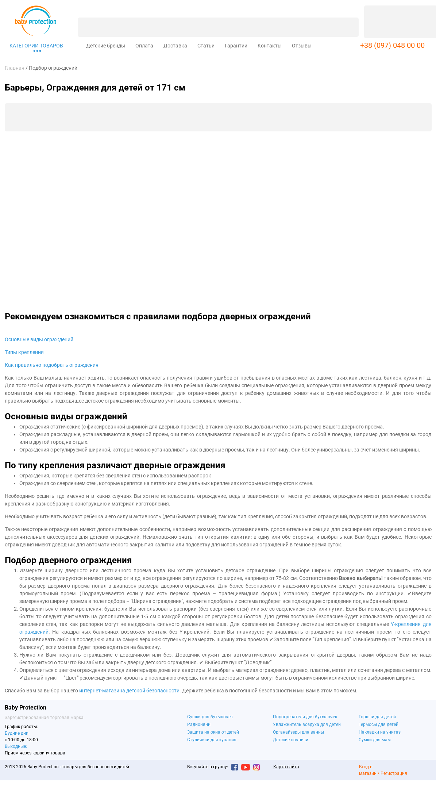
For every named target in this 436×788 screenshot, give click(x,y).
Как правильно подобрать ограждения (52, 365)
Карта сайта (286, 766)
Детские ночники (290, 739)
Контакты (270, 46)
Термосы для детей (378, 724)
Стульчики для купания (211, 739)
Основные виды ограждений (39, 339)
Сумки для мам (375, 739)
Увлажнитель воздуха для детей (307, 724)
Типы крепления (24, 352)
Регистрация (394, 773)
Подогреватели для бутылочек (305, 716)
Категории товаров (36, 46)
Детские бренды (105, 46)
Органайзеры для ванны (298, 732)
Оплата (144, 46)
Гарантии (236, 46)
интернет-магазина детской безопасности (129, 690)
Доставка (175, 46)
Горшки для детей (377, 716)
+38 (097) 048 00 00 (392, 45)
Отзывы (302, 46)
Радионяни (199, 724)
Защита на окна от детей (213, 732)
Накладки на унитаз (380, 732)
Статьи (206, 46)
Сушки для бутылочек (210, 716)
